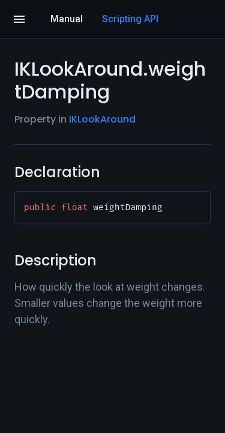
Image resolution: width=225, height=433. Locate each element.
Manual (66, 19)
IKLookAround (102, 119)
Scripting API (130, 19)
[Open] (19, 19)
